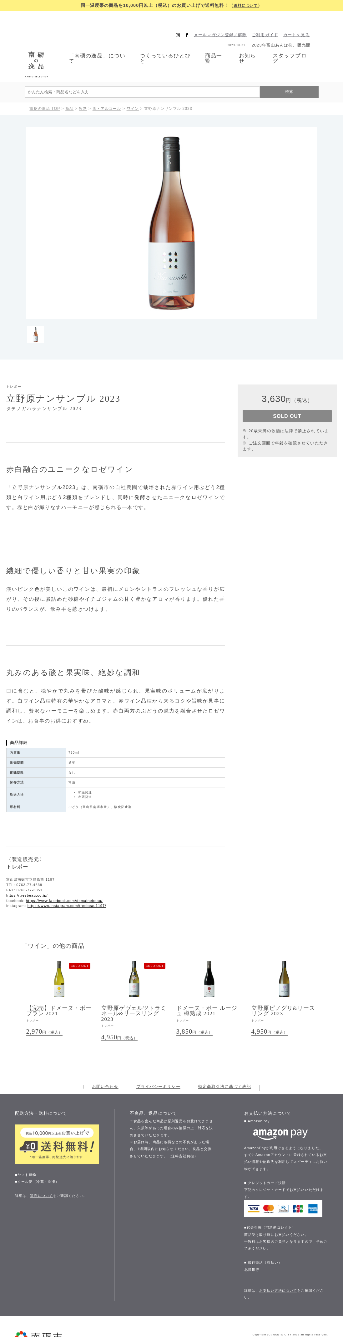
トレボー (14, 359)
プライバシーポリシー (158, 1060)
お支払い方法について (278, 1264)
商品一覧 (215, 45)
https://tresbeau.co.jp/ (27, 868)
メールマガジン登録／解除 (228, 21)
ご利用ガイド (273, 21)
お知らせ (251, 44)
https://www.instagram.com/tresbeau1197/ (67, 879)
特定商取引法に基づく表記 (224, 1060)
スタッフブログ (296, 44)
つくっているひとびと (163, 44)
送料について (245, 5)
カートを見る (304, 21)
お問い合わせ (105, 1060)
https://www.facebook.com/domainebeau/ (64, 873)
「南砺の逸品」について (90, 44)
